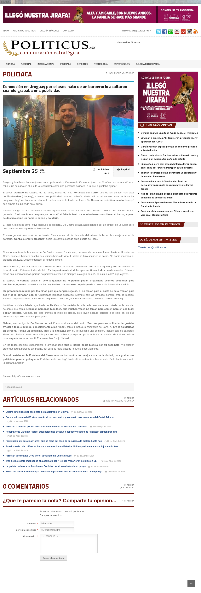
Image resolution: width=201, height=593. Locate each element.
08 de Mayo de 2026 (81, 412)
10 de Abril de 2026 (115, 472)
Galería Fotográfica (147, 64)
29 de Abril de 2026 (18, 436)
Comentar (127, 487)
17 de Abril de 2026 (84, 456)
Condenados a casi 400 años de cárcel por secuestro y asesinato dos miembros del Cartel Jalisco (59, 417)
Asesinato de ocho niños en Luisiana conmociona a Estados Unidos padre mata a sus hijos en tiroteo (62, 446)
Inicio (6, 31)
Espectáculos (122, 64)
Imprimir (123, 170)
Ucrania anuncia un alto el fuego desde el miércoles (169, 132)
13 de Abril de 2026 (98, 467)
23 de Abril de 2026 (115, 441)
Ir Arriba (128, 398)
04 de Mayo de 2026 (100, 427)
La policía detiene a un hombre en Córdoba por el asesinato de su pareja (46, 466)
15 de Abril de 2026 (111, 461)
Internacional (45, 64)
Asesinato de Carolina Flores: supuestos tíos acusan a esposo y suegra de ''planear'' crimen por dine (61, 431)
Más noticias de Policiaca (118, 401)
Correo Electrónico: (26, 530)
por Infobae (101, 170)
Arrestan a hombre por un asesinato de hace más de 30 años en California (46, 426)
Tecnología (100, 64)
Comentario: (29, 536)
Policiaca (65, 64)
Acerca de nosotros (24, 31)
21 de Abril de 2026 (18, 451)
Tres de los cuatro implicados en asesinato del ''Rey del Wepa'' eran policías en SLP (52, 461)
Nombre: (31, 524)
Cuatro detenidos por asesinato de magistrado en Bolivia (37, 412)
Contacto (68, 31)
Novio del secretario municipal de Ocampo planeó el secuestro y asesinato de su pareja (54, 471)
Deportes (82, 64)
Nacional (26, 64)
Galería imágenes (49, 31)
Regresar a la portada (120, 73)
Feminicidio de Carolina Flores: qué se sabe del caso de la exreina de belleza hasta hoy (54, 441)
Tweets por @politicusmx (152, 247)
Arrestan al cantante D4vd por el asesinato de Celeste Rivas (39, 455)
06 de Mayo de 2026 (18, 421)
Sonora (10, 64)
